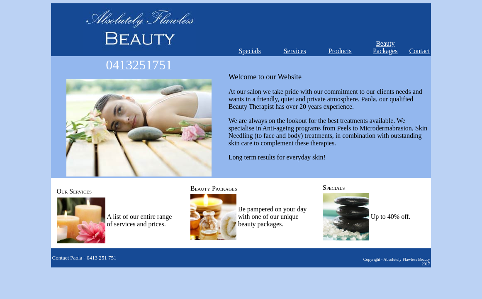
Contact (419, 50)
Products (340, 50)
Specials (249, 50)
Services (295, 50)
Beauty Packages (385, 47)
